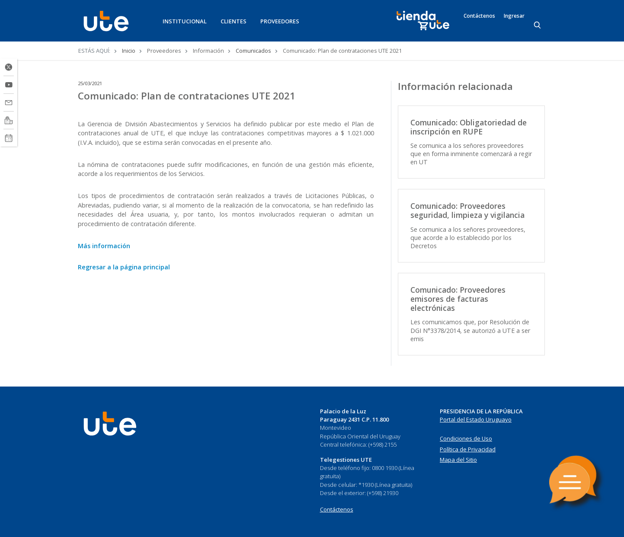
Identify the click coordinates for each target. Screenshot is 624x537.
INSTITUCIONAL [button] (185, 21)
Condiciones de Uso (466, 438)
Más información (104, 246)
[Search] (538, 25)
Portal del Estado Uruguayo (476, 419)
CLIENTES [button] (233, 21)
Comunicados (253, 50)
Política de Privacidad (468, 449)
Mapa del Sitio (458, 459)
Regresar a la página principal (124, 267)
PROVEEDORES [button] (279, 21)
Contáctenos (479, 16)
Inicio (128, 50)
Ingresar (514, 16)
